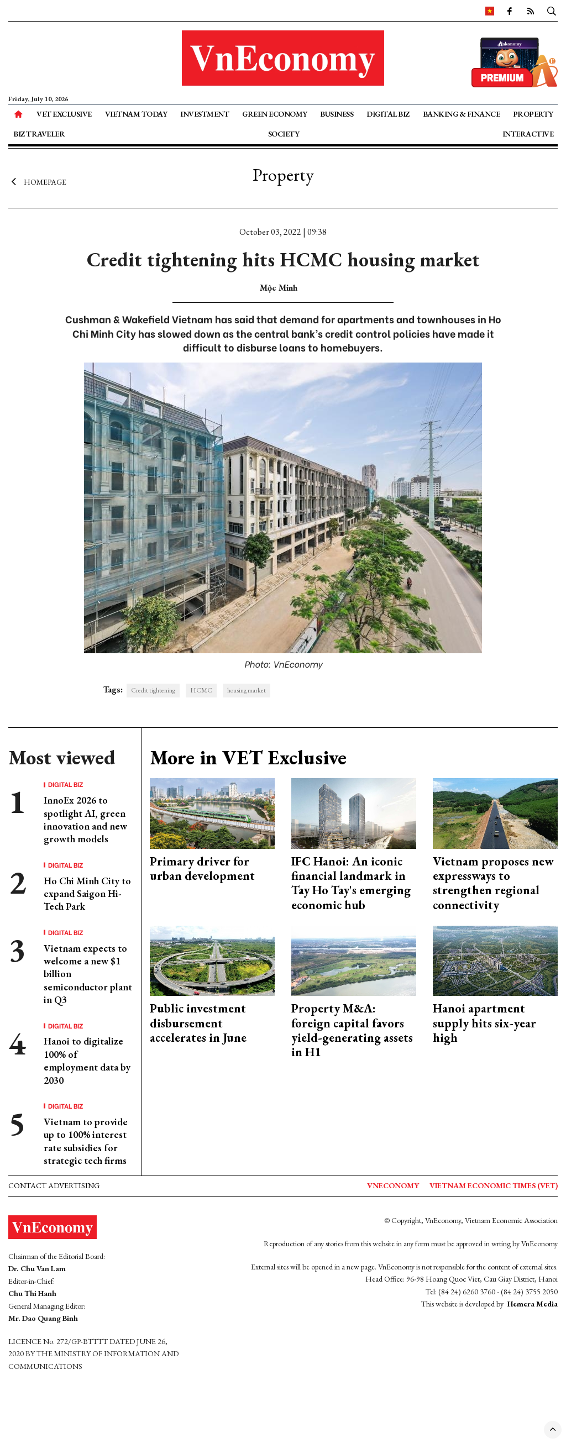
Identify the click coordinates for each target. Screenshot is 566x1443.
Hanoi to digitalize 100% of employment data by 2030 (87, 1060)
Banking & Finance (461, 114)
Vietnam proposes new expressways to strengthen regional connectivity (493, 883)
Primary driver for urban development (202, 868)
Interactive (528, 134)
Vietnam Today (136, 114)
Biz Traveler (39, 134)
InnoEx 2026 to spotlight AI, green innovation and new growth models (85, 819)
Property (533, 114)
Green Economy (274, 114)
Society (284, 134)
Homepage (37, 181)
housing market (246, 690)
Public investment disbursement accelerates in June (198, 1023)
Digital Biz (388, 114)
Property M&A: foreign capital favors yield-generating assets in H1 (352, 1030)
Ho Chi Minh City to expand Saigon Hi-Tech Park (87, 893)
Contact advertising (53, 1185)
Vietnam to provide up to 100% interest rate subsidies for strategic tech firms (86, 1141)
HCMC (201, 690)
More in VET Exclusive (248, 757)
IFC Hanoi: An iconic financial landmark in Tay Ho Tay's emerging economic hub (351, 883)
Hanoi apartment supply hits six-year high (484, 1023)
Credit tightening (153, 690)
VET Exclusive (64, 114)
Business (336, 114)
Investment (204, 114)
